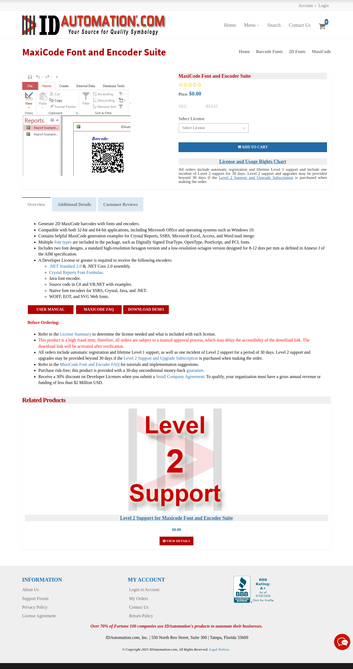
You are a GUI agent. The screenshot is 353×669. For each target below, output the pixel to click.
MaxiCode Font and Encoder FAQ (89, 364)
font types (63, 242)
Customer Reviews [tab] (120, 204)
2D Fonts (297, 51)
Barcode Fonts (269, 51)
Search (274, 25)
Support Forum (35, 598)
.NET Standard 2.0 (65, 266)
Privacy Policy (35, 607)
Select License (192, 118)
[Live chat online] (342, 642)
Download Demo (146, 309)
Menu (249, 25)
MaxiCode (321, 51)
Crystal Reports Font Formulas (76, 272)
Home (230, 25)
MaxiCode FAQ (99, 309)
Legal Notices (219, 649)
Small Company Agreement (180, 376)
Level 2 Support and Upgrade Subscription (256, 177)
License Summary (75, 334)
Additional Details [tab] (74, 204)
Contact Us (300, 25)
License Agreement (39, 616)
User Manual (51, 309)
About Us (30, 589)
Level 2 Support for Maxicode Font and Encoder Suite (176, 518)
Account (305, 5)
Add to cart (253, 147)
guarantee (194, 370)
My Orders (138, 598)
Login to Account (144, 589)
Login (323, 5)
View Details (176, 541)
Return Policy (141, 616)
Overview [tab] (37, 204)
